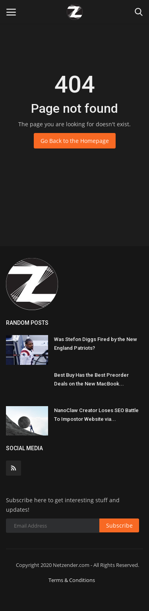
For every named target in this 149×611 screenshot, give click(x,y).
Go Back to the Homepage (75, 141)
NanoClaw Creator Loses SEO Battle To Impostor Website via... (96, 414)
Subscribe (119, 525)
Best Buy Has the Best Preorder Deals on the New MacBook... (91, 379)
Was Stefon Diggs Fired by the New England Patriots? (95, 343)
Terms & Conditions (71, 580)
